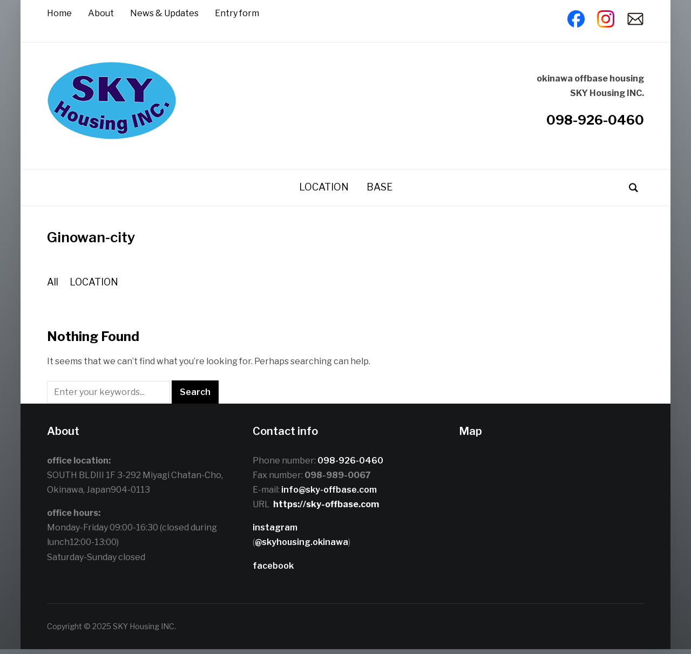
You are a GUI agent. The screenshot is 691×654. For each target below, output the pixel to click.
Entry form (237, 13)
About (101, 13)
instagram (275, 532)
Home (59, 13)
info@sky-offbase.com (329, 494)
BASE (379, 191)
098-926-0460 (595, 122)
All (52, 286)
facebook (273, 571)
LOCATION (324, 191)
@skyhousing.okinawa (301, 547)
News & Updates (164, 13)
